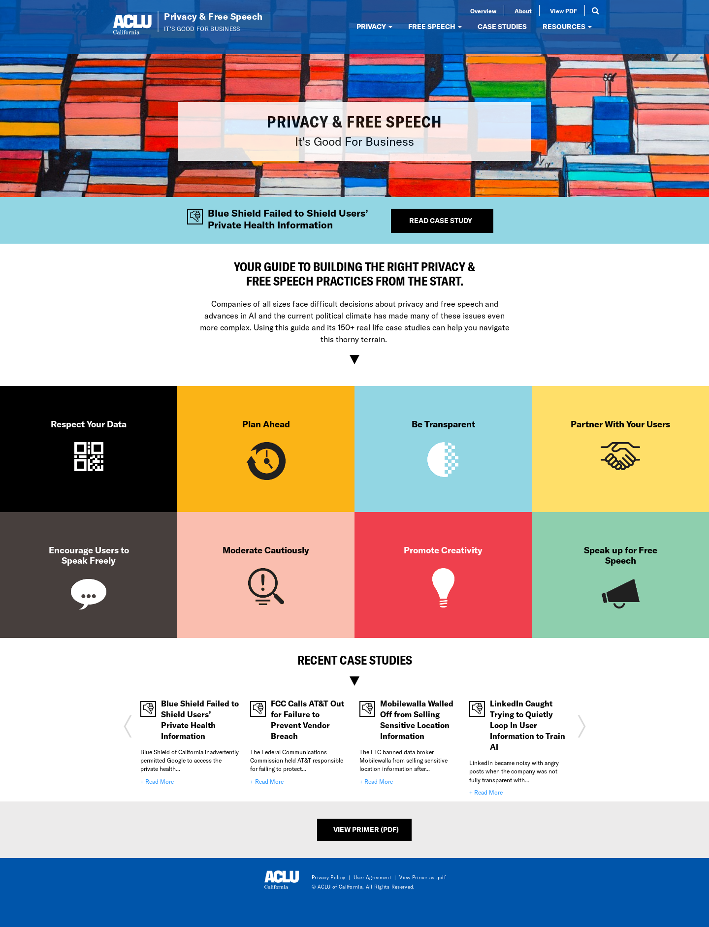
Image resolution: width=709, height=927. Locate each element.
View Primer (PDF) (366, 829)
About (523, 10)
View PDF (563, 10)
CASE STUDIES (502, 26)
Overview (483, 10)
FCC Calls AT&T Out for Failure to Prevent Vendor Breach (307, 719)
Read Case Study (440, 220)
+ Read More (157, 781)
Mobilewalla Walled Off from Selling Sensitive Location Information (416, 719)
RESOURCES (567, 26)
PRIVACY (374, 26)
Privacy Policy (328, 877)
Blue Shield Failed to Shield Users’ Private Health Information (200, 719)
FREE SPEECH (435, 26)
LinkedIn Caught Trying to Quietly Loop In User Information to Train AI (527, 725)
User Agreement (372, 877)
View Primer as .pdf (422, 877)
